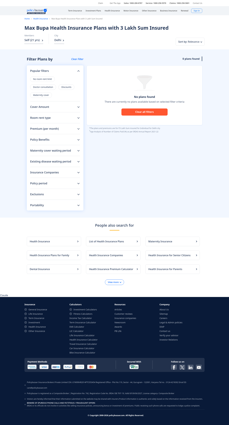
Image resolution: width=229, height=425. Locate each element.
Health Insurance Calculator (84, 339)
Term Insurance (36, 318)
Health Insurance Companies (106, 255)
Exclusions (37, 194)
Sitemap (164, 313)
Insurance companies (125, 318)
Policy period (38, 183)
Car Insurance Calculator (82, 348)
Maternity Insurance (160, 241)
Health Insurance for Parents (165, 269)
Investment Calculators (85, 309)
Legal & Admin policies (171, 322)
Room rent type (40, 118)
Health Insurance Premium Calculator (111, 269)
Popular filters (39, 71)
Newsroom (120, 322)
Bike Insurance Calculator (82, 352)
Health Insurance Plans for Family (49, 255)
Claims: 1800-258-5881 (179, 3)
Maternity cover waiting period (50, 150)
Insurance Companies (44, 172)
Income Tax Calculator (81, 318)
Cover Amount (39, 107)
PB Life (117, 331)
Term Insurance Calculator (83, 322)
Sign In (197, 10)
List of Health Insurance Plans (106, 241)
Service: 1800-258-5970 (156, 3)
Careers (163, 318)
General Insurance (37, 309)
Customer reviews (123, 313)
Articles (118, 309)
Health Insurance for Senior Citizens (169, 255)
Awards (118, 326)
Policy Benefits (39, 139)
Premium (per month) (44, 128)
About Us (164, 309)
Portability (37, 205)
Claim (100, 3)
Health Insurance (40, 18)
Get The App (115, 3)
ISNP (162, 326)
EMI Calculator (77, 326)
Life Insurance (35, 313)
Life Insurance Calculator (82, 335)
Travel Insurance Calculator (83, 344)
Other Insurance (36, 331)
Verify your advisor (169, 335)
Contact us (165, 331)
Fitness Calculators (83, 313)
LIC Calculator (77, 331)
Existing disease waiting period (50, 161)
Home (27, 18)
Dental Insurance (40, 269)
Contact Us (197, 3)
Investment (34, 322)
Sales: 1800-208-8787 (133, 3)
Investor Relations (169, 339)
